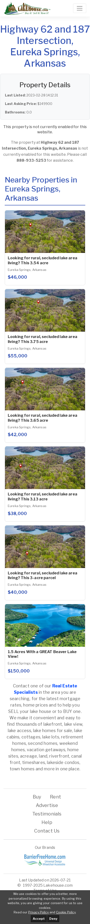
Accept (39, 918)
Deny (53, 918)
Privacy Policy (38, 912)
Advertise (47, 805)
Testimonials (47, 814)
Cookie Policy (66, 912)
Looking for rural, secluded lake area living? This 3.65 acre (42, 418)
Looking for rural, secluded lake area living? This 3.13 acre (42, 496)
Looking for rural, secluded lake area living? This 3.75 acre (42, 339)
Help (47, 822)
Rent (55, 797)
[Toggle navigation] (79, 8)
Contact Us (47, 831)
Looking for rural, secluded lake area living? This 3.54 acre (42, 260)
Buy (37, 797)
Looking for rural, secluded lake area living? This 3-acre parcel (42, 575)
